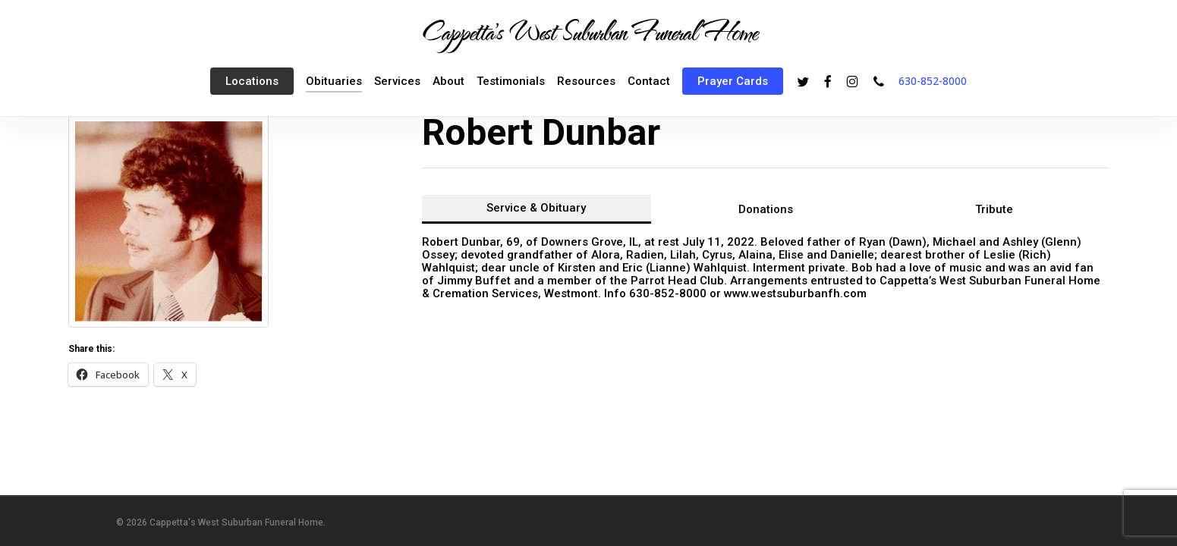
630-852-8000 (932, 81)
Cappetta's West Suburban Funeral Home (589, 31)
